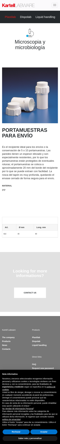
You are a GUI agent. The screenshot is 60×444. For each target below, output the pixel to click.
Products (6, 341)
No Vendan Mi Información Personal (17, 408)
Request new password (43, 368)
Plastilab (10, 16)
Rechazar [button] (16, 432)
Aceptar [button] (44, 432)
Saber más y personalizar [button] (30, 438)
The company (8, 337)
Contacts (6, 349)
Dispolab (25, 16)
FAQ (34, 364)
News (4, 345)
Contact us (30, 293)
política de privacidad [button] (11, 419)
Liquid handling (45, 16)
